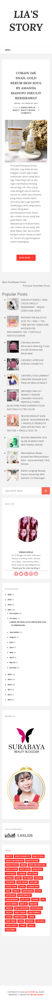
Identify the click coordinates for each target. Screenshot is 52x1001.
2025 (9, 594)
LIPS (43, 899)
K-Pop (38, 891)
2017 (9, 689)
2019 (9, 679)
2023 (9, 599)
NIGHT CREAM (20, 912)
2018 (9, 684)
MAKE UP (23, 904)
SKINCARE (29, 921)
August (13, 637)
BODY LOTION (11, 869)
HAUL (8, 891)
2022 (9, 604)
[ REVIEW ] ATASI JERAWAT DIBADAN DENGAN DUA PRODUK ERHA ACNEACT (35, 379)
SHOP (21, 921)
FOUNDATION (33, 887)
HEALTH (16, 891)
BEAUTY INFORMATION (14, 861)
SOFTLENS (40, 921)
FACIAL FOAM (11, 887)
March (13, 662)
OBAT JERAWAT (34, 912)
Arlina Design (36, 994)
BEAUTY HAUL (38, 856)
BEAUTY (16, 110)
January (13, 667)
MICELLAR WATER (21, 908)
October (13, 618)
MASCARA (33, 904)
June (12, 647)
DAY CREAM (32, 874)
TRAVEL (31, 925)
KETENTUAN (10, 895)
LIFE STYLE (25, 899)
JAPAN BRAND (28, 891)
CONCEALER (10, 874)
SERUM (31, 917)
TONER (22, 925)
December (14, 613)
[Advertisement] (26, 965)
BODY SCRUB (25, 869)
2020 (9, 674)
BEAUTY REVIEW (28, 110)
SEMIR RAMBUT (20, 917)
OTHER (8, 917)
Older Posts (44, 285)
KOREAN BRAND (12, 899)
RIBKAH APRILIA (28, 107)
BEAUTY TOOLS (12, 865)
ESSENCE (9, 878)
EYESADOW (10, 882)
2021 (9, 610)
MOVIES (9, 912)
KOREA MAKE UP (24, 895)
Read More (26, 257)
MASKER (9, 908)
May (12, 652)
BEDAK (23, 865)
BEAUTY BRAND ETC (22, 856)
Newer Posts (19, 282)
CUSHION (21, 874)
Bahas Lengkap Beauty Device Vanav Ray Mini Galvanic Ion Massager (33, 474)
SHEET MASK (10, 921)
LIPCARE (35, 899)
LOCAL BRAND (11, 904)
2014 (9, 694)
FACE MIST (34, 882)
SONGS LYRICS (11, 925)
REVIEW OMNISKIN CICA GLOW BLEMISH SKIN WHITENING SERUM (34, 441)
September (15, 632)
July (11, 642)
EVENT (18, 878)
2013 (9, 700)
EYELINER (38, 878)
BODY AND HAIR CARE (37, 865)
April (12, 657)
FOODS (22, 887)
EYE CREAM (28, 878)
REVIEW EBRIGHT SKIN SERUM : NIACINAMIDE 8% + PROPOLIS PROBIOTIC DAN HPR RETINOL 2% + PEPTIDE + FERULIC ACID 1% (28, 423)
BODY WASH (37, 869)
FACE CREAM (22, 882)
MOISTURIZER (36, 908)
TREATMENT (10, 930)
